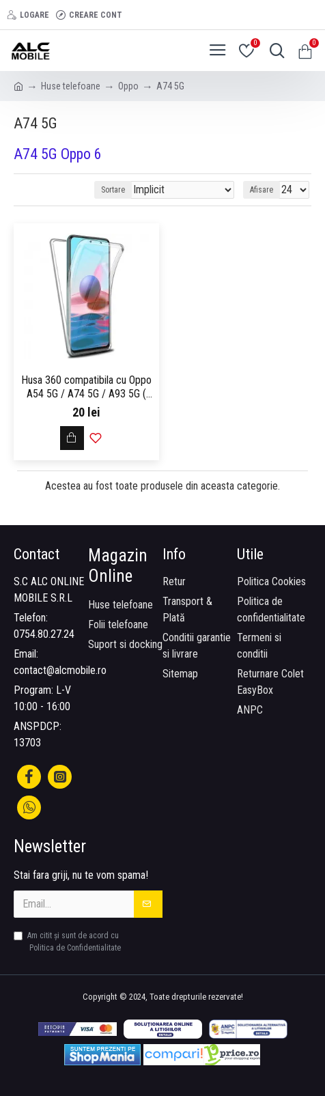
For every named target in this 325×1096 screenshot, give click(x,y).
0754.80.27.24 (44, 634)
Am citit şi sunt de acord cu (68, 942)
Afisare (261, 190)
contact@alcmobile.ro (60, 670)
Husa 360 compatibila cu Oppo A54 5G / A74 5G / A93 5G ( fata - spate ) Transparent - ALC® (86, 388)
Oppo (128, 86)
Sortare (113, 190)
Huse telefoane (70, 86)
